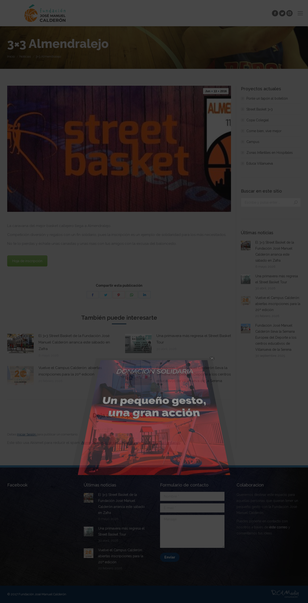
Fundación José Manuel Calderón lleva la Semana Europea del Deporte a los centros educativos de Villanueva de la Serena (193, 374)
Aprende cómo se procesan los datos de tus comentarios (130, 443)
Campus (252, 142)
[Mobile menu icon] (300, 13)
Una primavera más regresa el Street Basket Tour (193, 339)
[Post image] (20, 343)
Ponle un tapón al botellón (267, 98)
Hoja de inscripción (27, 261)
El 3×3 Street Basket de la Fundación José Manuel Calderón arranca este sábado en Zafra (74, 342)
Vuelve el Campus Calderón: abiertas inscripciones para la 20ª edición (70, 371)
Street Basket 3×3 (259, 109)
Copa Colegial (257, 120)
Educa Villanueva (259, 163)
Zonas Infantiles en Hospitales (269, 153)
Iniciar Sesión (27, 434)
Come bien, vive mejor (264, 131)
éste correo (278, 527)
